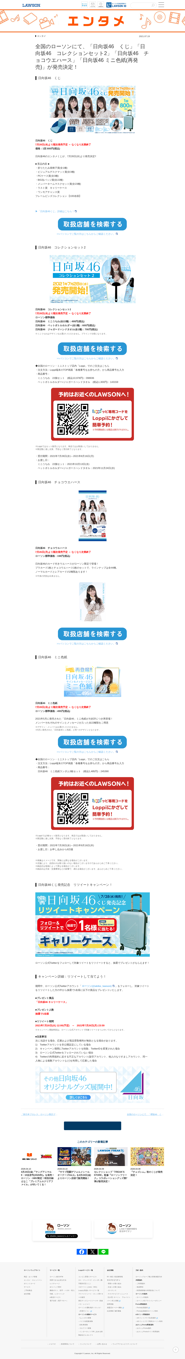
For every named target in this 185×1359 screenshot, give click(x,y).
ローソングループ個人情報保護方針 (149, 1277)
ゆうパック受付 (55, 1287)
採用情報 (110, 1304)
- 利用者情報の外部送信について (148, 1290)
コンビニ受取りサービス (87, 1277)
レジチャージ (55, 1283)
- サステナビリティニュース (117, 1294)
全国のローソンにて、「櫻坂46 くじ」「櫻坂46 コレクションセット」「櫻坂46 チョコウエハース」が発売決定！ (145, 1114)
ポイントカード (29, 1283)
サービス (27, 1287)
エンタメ (41, 36)
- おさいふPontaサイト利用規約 (148, 1331)
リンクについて (86, 1344)
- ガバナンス (111, 1290)
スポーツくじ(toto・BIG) (87, 1287)
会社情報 (27, 1294)
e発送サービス (55, 1297)
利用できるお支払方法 (58, 1280)
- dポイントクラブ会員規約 (147, 1318)
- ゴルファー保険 (84, 1328)
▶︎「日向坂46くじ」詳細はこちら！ (56, 211)
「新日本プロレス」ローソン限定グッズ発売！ (39, 1114)
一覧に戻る (92, 1126)
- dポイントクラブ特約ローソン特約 (149, 1321)
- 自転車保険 (83, 1325)
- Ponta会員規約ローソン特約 (147, 1311)
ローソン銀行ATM (56, 1277)
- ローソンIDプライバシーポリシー (149, 1301)
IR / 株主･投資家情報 (115, 1277)
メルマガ (52, 1344)
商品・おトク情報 (30, 1277)
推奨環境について (67, 1344)
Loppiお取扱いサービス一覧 (88, 1290)
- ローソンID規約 (142, 1297)
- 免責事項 (139, 1287)
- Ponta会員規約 (143, 1307)
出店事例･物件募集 (114, 1311)
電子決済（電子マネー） (59, 1301)
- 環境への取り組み (114, 1283)
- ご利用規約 (140, 1283)
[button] (161, 4)
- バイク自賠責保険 (85, 1321)
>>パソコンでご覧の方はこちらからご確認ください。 (87, 234)
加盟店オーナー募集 (115, 1307)
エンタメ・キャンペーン (33, 1280)
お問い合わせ (102, 1344)
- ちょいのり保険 (84, 1318)
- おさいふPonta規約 (143, 1328)
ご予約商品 (28, 1290)
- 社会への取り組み (114, 1287)
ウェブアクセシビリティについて (125, 1344)
